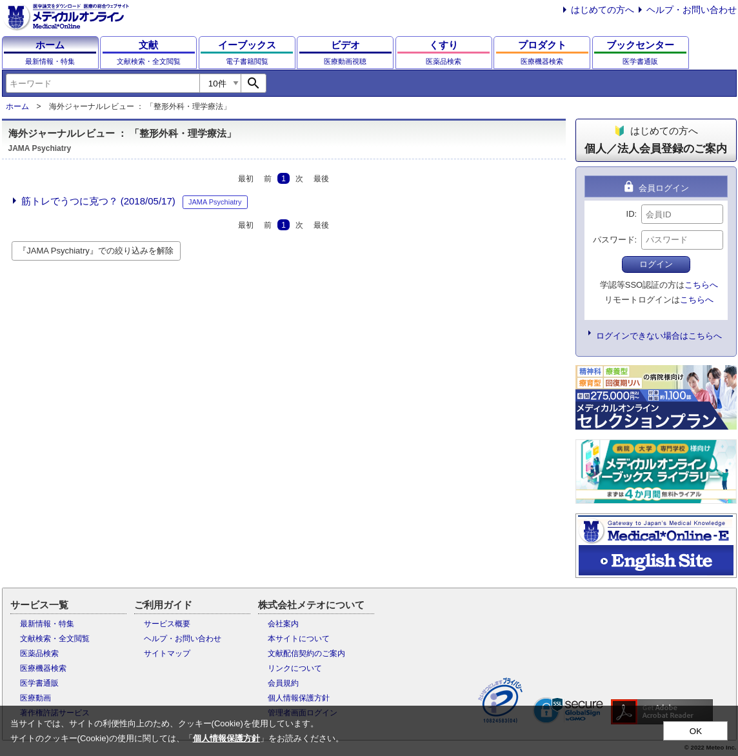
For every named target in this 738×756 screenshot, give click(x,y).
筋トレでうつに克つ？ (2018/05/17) (98, 200)
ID (630, 214)
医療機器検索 (43, 668)
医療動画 (35, 697)
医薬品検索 (39, 653)
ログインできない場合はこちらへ (659, 336)
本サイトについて (299, 638)
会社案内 (283, 623)
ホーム (17, 106)
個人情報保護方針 (299, 697)
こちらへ (701, 285)
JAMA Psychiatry (215, 202)
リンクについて (295, 668)
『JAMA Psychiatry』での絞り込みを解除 (96, 250)
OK (696, 731)
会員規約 (283, 683)
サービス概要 (167, 623)
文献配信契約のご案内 (306, 653)
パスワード (614, 239)
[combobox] (102, 83)
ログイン (656, 264)
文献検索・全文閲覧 (55, 638)
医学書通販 (39, 683)
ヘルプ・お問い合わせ (691, 10)
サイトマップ (167, 653)
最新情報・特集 (47, 623)
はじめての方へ (602, 10)
